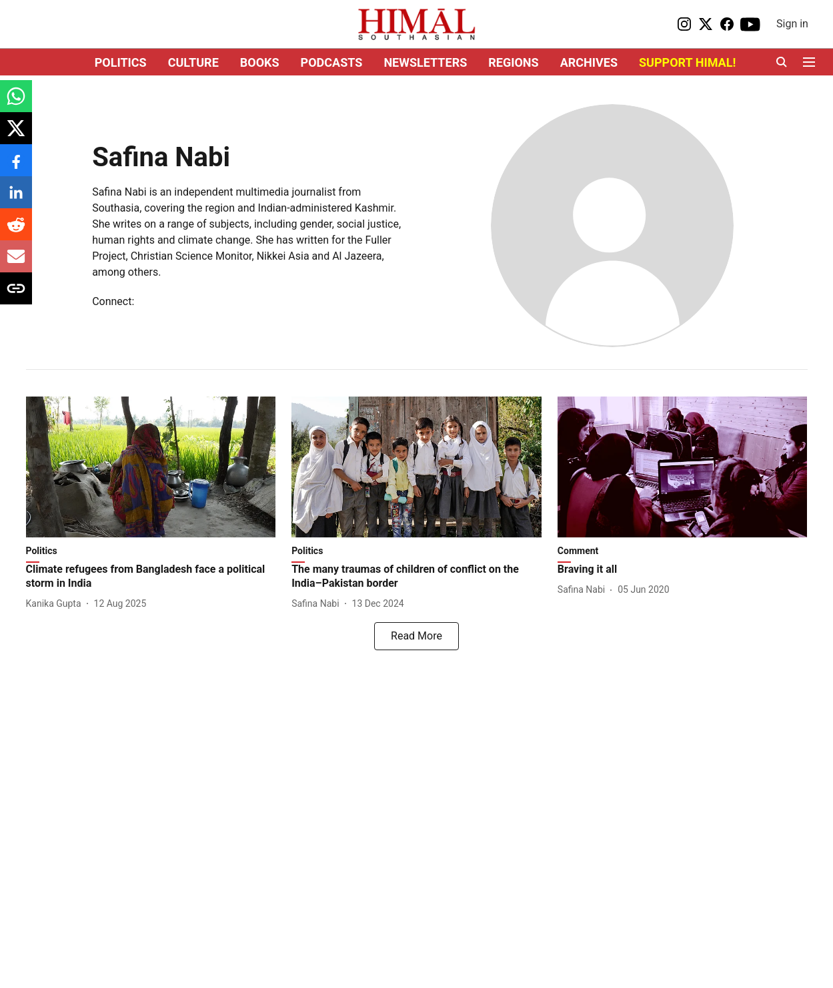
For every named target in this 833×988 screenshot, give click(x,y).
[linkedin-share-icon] (16, 199)
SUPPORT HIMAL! (687, 62)
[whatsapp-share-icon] (16, 103)
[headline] (151, 577)
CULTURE (193, 62)
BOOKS (259, 62)
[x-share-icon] (16, 135)
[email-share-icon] (16, 263)
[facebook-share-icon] (16, 167)
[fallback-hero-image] (151, 467)
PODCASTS (332, 62)
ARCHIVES (589, 62)
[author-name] (56, 604)
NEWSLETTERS (425, 62)
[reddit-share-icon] (16, 231)
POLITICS (121, 62)
